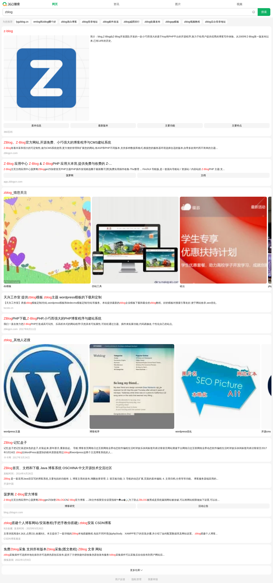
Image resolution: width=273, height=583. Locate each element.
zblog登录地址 (90, 21)
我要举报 (153, 579)
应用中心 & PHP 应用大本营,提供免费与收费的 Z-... (58, 163)
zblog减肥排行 (131, 21)
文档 (203, 175)
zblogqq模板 (172, 21)
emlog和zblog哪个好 (45, 21)
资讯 (116, 4)
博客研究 (70, 506)
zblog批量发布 (152, 21)
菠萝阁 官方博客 (21, 494)
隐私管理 (136, 579)
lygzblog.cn (22, 21)
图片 (178, 4)
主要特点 (237, 125)
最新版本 (103, 125)
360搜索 (12, 4)
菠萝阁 (69, 175)
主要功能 (170, 125)
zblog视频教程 (192, 21)
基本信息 (36, 125)
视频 (239, 4)
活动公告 (203, 506)
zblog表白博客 (69, 21)
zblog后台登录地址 (215, 21)
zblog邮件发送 (111, 21)
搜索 (264, 11)
